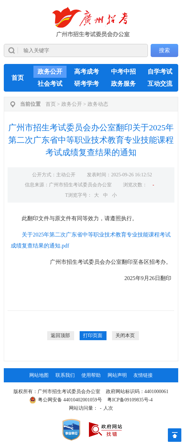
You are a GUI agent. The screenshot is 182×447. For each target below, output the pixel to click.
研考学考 (86, 83)
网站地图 (39, 375)
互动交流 (160, 83)
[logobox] (91, 22)
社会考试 (50, 83)
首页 (17, 77)
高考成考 (86, 71)
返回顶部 (60, 335)
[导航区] (91, 32)
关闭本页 (125, 335)
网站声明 (117, 375)
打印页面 (92, 335)
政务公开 (50, 71)
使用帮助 (91, 375)
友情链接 (143, 375)
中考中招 (123, 71)
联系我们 (65, 375)
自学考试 (160, 71)
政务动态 (98, 104)
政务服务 (123, 83)
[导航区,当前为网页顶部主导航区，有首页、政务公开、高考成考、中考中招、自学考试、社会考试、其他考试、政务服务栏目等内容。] (91, 78)
